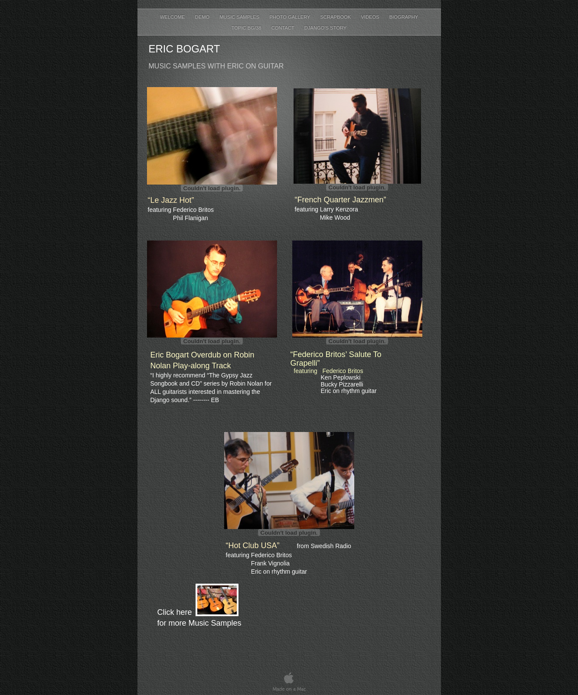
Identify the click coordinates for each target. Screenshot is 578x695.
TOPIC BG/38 (247, 27)
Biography (403, 16)
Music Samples (240, 16)
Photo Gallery (290, 16)
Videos (370, 16)
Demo (203, 16)
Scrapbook (336, 16)
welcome (173, 16)
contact (283, 27)
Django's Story (325, 27)
